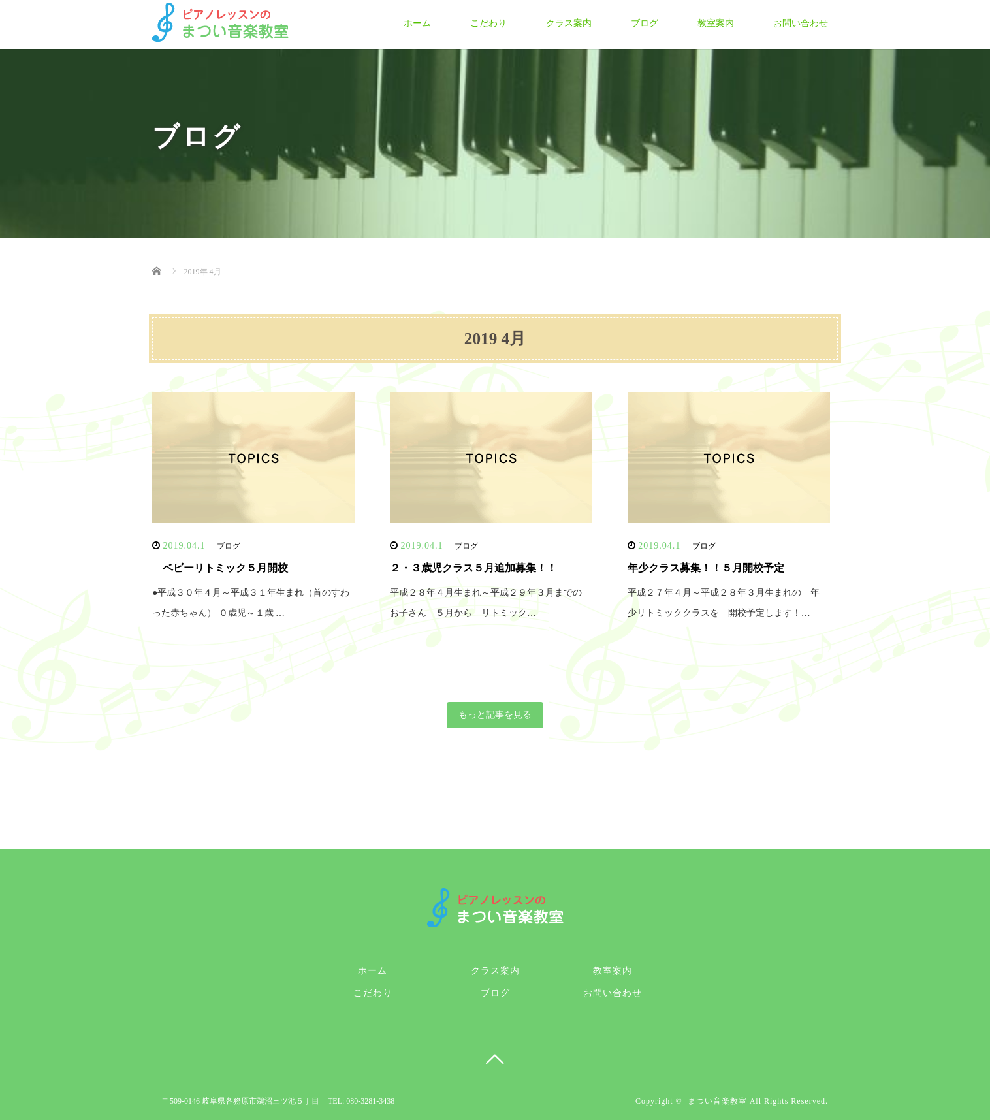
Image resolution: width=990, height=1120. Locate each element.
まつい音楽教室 (717, 1101)
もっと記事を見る (495, 715)
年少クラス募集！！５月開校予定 (706, 567)
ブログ (644, 23)
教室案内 (715, 23)
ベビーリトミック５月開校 (220, 567)
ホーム (417, 23)
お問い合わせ (800, 23)
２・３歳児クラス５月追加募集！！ (473, 567)
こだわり (488, 23)
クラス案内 (569, 23)
